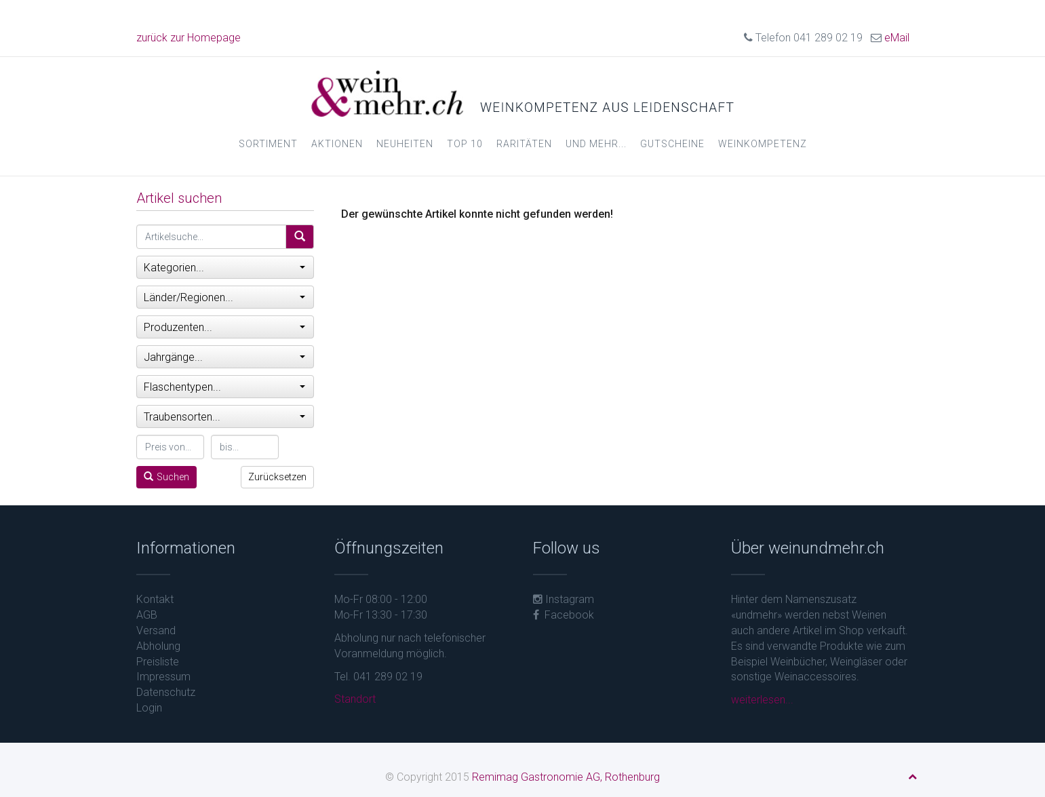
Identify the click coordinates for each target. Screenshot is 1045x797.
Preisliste (157, 661)
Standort (355, 699)
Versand (156, 630)
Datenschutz (165, 692)
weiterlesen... (762, 699)
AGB (146, 614)
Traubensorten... (225, 416)
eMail (896, 37)
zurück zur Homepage (188, 37)
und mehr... (596, 143)
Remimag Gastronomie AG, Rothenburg (566, 777)
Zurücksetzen (277, 476)
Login (149, 707)
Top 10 (465, 143)
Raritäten (524, 143)
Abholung (158, 646)
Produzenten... (225, 327)
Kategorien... (225, 267)
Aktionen (337, 143)
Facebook (563, 614)
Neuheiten (404, 143)
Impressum (163, 676)
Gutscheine (672, 143)
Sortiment (268, 143)
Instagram (563, 599)
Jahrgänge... (225, 357)
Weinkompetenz (762, 143)
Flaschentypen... (225, 387)
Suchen (166, 476)
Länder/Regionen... (225, 297)
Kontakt (155, 599)
